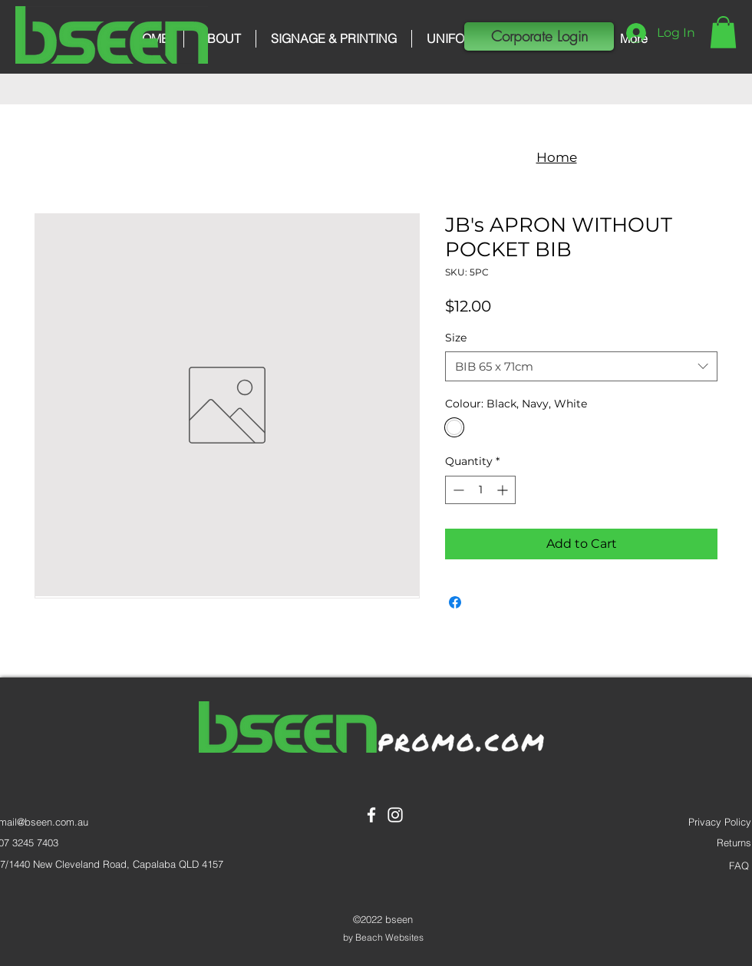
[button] (723, 32)
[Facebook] (371, 815)
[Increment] (503, 489)
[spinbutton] (480, 489)
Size (456, 338)
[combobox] (581, 366)
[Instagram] (395, 815)
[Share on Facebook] (455, 602)
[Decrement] (457, 489)
